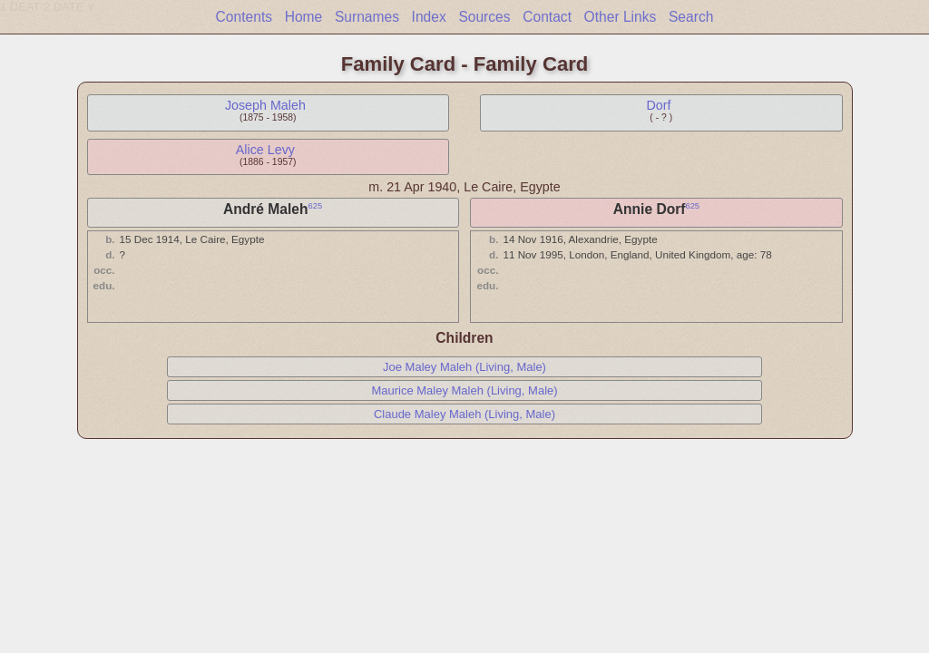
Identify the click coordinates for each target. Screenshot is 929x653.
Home (304, 16)
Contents (244, 16)
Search (691, 16)
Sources (484, 16)
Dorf (658, 105)
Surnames (367, 16)
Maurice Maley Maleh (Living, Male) (464, 390)
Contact (547, 16)
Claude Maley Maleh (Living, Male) (464, 414)
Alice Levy (265, 149)
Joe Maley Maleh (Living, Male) (464, 367)
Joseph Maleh (265, 105)
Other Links (620, 16)
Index (429, 16)
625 (315, 205)
